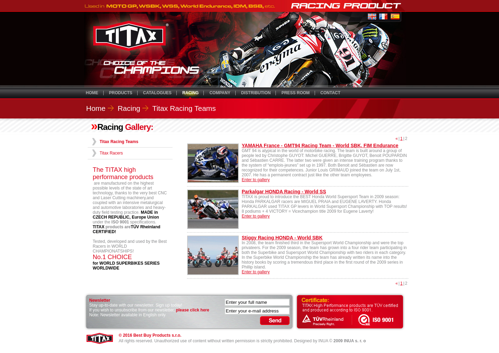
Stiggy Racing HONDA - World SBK (282, 237)
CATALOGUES (157, 92)
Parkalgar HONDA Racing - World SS (284, 191)
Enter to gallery (256, 179)
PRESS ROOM (295, 92)
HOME (92, 92)
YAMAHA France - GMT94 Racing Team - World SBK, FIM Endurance (320, 145)
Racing (128, 108)
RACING (190, 92)
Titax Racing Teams (184, 108)
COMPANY (219, 92)
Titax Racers (111, 153)
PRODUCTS (120, 92)
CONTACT (331, 92)
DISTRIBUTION (256, 92)
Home (96, 108)
